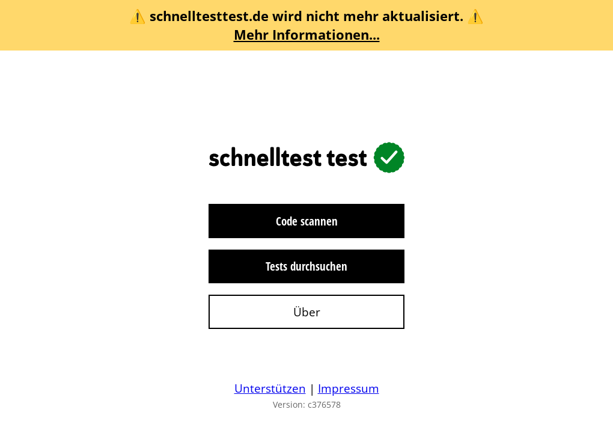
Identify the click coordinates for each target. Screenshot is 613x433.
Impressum (348, 388)
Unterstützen (270, 388)
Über (306, 311)
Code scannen (307, 221)
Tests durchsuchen (306, 266)
